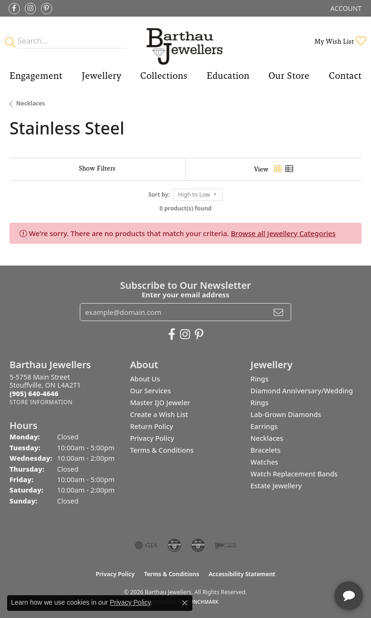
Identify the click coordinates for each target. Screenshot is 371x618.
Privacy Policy (152, 438)
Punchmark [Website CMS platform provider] (203, 602)
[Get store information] (41, 402)
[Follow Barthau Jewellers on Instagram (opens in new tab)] (30, 8)
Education (228, 75)
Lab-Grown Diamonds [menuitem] (285, 414)
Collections (163, 75)
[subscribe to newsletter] (278, 312)
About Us (145, 378)
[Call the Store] (34, 393)
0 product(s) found (186, 208)
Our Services (150, 390)
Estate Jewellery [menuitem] (276, 485)
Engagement (36, 75)
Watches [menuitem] (264, 461)
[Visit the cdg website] (174, 545)
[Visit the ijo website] (225, 545)
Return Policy (151, 426)
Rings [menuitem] (259, 378)
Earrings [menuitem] (263, 426)
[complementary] (302, 565)
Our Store (288, 75)
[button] (345, 8)
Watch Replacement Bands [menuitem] (293, 473)
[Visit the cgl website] (198, 545)
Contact (345, 75)
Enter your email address (185, 294)
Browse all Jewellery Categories (283, 233)
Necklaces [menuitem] (266, 438)
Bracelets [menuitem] (265, 450)
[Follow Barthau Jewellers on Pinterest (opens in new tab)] (46, 8)
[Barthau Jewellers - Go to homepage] (185, 41)
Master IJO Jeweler (160, 402)
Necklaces (30, 103)
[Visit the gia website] (146, 545)
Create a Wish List (159, 414)
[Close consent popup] (185, 603)
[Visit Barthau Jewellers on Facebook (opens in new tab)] (14, 8)
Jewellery (101, 75)
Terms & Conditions (162, 450)
